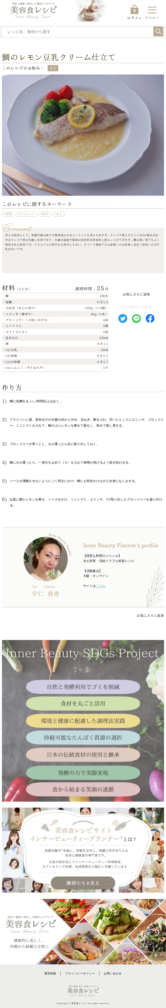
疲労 (46, 214)
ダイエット (27, 214)
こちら (101, 586)
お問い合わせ (113, 973)
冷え (59, 214)
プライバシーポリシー (80, 973)
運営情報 (50, 973)
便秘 (9, 214)
